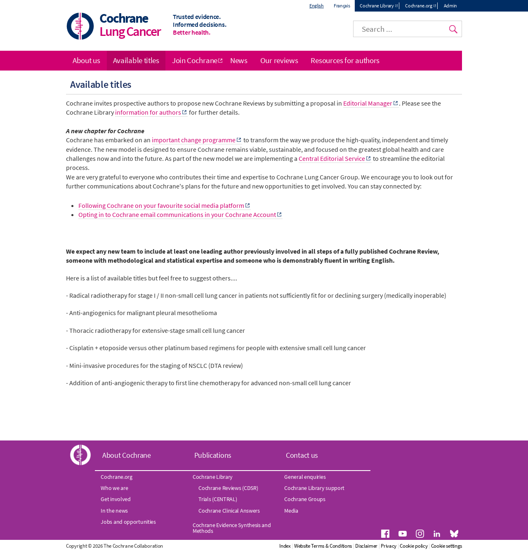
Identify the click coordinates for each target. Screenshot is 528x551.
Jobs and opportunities (128, 521)
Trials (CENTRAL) (217, 499)
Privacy (388, 545)
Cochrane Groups (304, 499)
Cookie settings (446, 545)
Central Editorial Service (332, 158)
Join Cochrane (194, 60)
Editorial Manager (367, 103)
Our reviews (279, 60)
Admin (450, 5)
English (316, 5)
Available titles (136, 60)
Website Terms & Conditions (323, 545)
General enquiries (304, 476)
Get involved (115, 499)
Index (285, 545)
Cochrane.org (418, 5)
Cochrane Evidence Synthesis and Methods (232, 528)
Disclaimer (366, 545)
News (239, 60)
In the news (114, 510)
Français (342, 5)
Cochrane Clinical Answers (229, 510)
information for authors (148, 112)
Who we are (114, 488)
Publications (212, 455)
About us (86, 60)
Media (291, 510)
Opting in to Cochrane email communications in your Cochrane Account (177, 214)
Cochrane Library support (314, 488)
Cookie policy (413, 545)
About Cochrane (126, 455)
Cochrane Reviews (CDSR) (228, 488)
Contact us (302, 455)
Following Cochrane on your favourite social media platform (161, 205)
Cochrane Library (377, 5)
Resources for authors (345, 60)
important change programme (194, 140)
